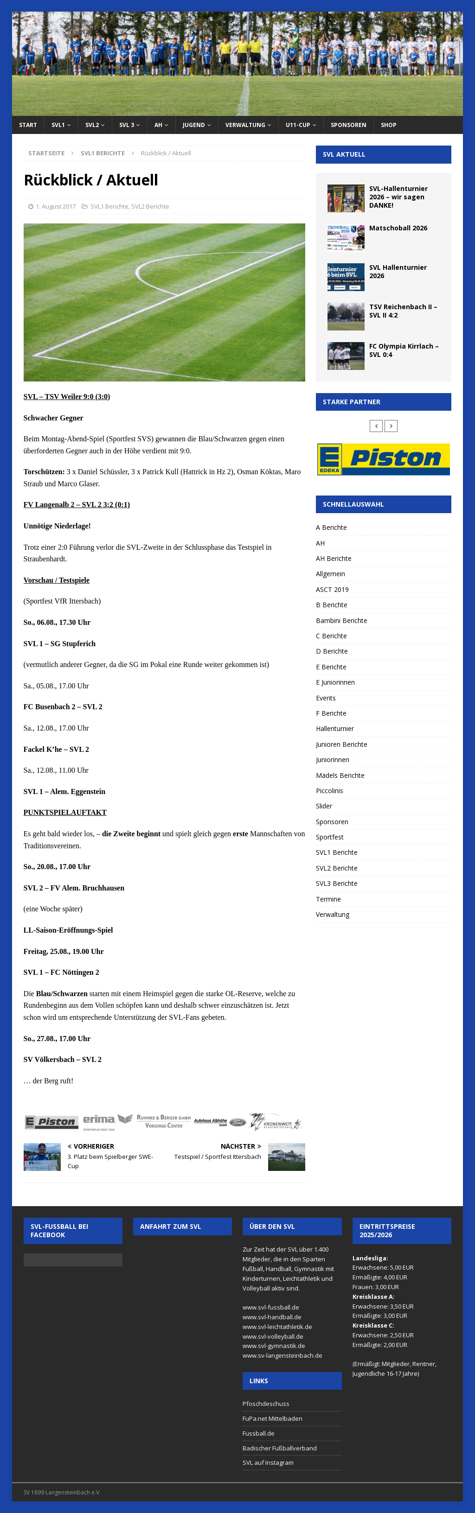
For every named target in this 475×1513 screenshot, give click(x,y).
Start (28, 125)
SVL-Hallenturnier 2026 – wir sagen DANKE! (398, 197)
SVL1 (58, 125)
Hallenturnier (335, 728)
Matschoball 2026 (398, 227)
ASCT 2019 (332, 589)
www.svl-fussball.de (271, 1307)
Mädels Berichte (340, 775)
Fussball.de (259, 1433)
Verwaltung (245, 125)
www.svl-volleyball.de (273, 1336)
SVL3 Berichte (337, 883)
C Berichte (331, 635)
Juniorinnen (332, 759)
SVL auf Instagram (268, 1462)
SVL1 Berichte (109, 206)
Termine (328, 899)
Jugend (194, 125)
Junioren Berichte (341, 744)
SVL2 (92, 125)
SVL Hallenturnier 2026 (398, 271)
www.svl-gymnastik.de (274, 1345)
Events (326, 697)
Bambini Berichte (341, 620)
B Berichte (331, 604)
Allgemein (330, 573)
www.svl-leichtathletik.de (277, 1326)
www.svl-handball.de (272, 1317)
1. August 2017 (56, 206)
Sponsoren (348, 125)
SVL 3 (126, 125)
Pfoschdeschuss (266, 1403)
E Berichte (331, 666)
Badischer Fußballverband (280, 1448)
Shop (389, 125)
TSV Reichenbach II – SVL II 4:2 (403, 310)
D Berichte (332, 651)
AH (158, 125)
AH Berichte (334, 558)
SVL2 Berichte (150, 206)
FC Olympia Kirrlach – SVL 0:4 (404, 350)
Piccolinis (329, 790)
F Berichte (331, 713)
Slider (324, 805)
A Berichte (331, 527)
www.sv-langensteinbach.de (282, 1355)
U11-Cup (298, 125)
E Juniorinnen (335, 682)
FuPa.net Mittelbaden (272, 1418)
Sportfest (330, 837)
